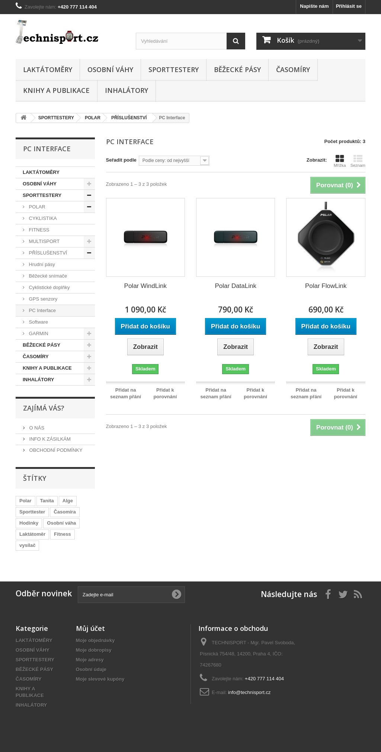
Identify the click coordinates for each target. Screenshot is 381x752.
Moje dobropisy (94, 650)
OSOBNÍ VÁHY (110, 69)
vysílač (27, 545)
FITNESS (38, 230)
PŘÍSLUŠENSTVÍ (47, 253)
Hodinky (28, 523)
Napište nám (314, 6)
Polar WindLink (145, 285)
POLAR (36, 207)
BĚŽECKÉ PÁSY (237, 69)
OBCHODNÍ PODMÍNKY (55, 450)
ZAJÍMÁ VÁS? (43, 407)
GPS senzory (42, 299)
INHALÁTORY (126, 90)
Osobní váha (61, 523)
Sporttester (32, 512)
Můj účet (90, 628)
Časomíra (65, 512)
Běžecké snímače (47, 276)
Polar (25, 500)
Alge (68, 500)
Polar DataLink (235, 285)
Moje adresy (90, 659)
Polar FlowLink (326, 285)
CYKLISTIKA (42, 218)
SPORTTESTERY (173, 69)
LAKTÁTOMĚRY (47, 69)
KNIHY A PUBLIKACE (56, 90)
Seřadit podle (121, 160)
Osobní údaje (91, 669)
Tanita (47, 500)
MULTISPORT (44, 241)
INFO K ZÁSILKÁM (49, 439)
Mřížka (340, 161)
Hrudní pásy (41, 264)
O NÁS (36, 428)
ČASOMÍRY (293, 69)
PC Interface (42, 310)
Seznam (357, 161)
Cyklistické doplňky (49, 287)
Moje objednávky (95, 640)
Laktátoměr (32, 534)
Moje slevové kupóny (100, 679)
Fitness (62, 534)
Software (38, 322)
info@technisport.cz (249, 692)
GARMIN (38, 333)
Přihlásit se (349, 6)
